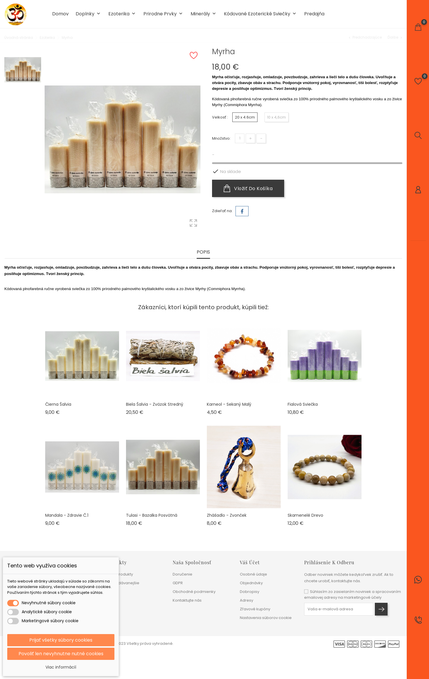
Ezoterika (122, 14)
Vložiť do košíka (248, 188)
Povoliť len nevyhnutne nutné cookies (61, 653)
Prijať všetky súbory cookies (60, 640)
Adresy (246, 600)
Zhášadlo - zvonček (227, 515)
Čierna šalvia (58, 404)
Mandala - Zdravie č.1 (66, 515)
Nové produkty (119, 574)
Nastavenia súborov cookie (266, 617)
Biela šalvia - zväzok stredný (154, 404)
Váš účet (250, 562)
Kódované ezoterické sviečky (260, 14)
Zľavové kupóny (255, 609)
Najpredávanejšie (122, 583)
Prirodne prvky (163, 14)
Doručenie (182, 574)
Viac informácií (60, 667)
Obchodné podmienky (194, 591)
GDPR (178, 583)
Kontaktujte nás (187, 600)
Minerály (204, 14)
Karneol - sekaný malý (229, 404)
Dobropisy (249, 591)
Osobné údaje (253, 574)
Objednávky (251, 583)
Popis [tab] (203, 252)
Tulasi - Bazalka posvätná (151, 515)
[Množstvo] (239, 138)
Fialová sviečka (303, 404)
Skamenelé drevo (305, 515)
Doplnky (88, 14)
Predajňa (314, 14)
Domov (60, 14)
